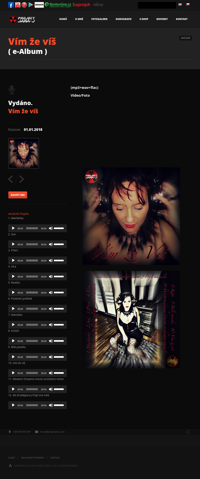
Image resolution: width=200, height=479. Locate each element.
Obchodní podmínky (32, 457)
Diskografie (123, 19)
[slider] (32, 228)
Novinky (162, 19)
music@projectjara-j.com (52, 431)
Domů (63, 19)
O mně (79, 19)
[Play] (13, 228)
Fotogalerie (99, 19)
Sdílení (185, 38)
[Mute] (51, 228)
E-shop (144, 19)
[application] (37, 228)
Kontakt (182, 19)
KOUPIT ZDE (18, 195)
